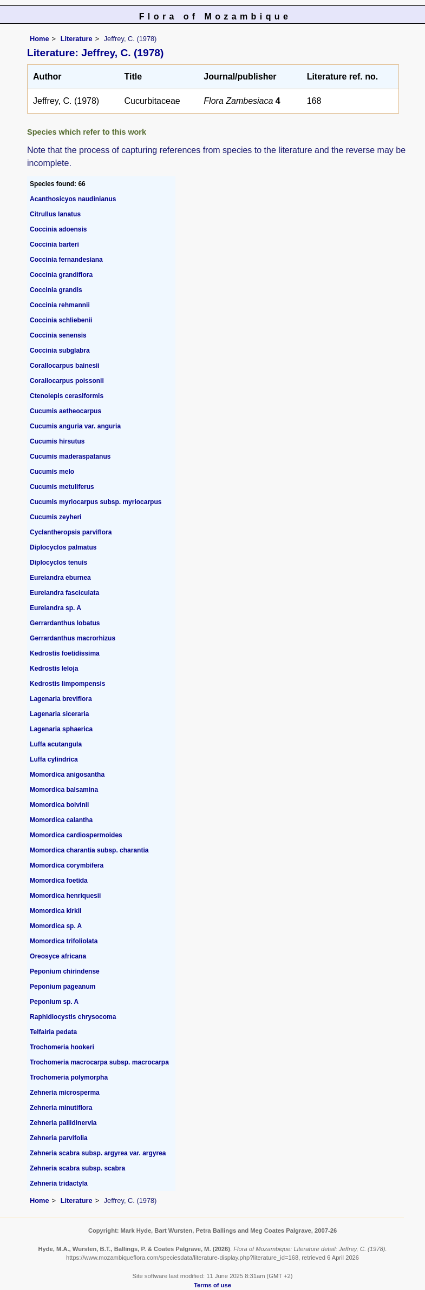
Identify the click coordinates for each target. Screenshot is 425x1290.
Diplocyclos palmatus (63, 547)
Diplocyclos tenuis (58, 562)
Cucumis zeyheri (55, 517)
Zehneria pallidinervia (63, 1123)
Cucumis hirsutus (57, 441)
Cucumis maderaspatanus (70, 456)
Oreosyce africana (58, 956)
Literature (77, 39)
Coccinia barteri (54, 244)
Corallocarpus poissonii (67, 381)
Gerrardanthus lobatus (65, 623)
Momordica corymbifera (66, 865)
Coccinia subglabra (60, 350)
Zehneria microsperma (65, 1092)
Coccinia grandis (56, 290)
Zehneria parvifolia (59, 1138)
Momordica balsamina (64, 789)
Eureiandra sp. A (55, 608)
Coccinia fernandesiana (66, 259)
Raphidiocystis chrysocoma (73, 1017)
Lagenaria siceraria (59, 714)
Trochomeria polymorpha (69, 1077)
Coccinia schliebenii (61, 320)
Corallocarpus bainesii (65, 365)
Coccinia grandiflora (61, 275)
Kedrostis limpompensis (67, 683)
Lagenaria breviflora (61, 699)
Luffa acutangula (56, 744)
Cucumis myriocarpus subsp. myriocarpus (95, 502)
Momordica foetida (59, 880)
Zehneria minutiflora (61, 1108)
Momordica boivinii (59, 805)
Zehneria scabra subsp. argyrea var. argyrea (98, 1153)
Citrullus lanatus (55, 214)
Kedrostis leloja (54, 668)
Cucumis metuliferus (62, 487)
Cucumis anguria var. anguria (75, 426)
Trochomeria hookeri (62, 1047)
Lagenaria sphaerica (61, 729)
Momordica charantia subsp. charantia (89, 850)
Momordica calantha (61, 820)
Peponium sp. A (54, 1001)
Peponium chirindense (65, 971)
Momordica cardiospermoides (76, 835)
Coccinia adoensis (58, 229)
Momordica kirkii (55, 911)
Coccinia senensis (58, 335)
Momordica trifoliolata (63, 941)
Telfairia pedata (53, 1032)
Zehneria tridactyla (59, 1183)
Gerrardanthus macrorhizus (72, 638)
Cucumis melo (52, 471)
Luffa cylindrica (54, 759)
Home (39, 39)
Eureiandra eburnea (60, 577)
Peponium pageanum (62, 986)
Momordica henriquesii (65, 895)
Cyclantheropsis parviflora (71, 532)
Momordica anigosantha (67, 774)
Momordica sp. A (56, 926)
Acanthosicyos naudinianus (73, 199)
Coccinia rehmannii (60, 305)
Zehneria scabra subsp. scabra (77, 1168)
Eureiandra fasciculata (64, 593)
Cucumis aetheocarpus (65, 411)
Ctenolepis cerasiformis (66, 396)
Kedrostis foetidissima (65, 653)
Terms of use (212, 1285)
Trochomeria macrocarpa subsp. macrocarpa (99, 1062)
